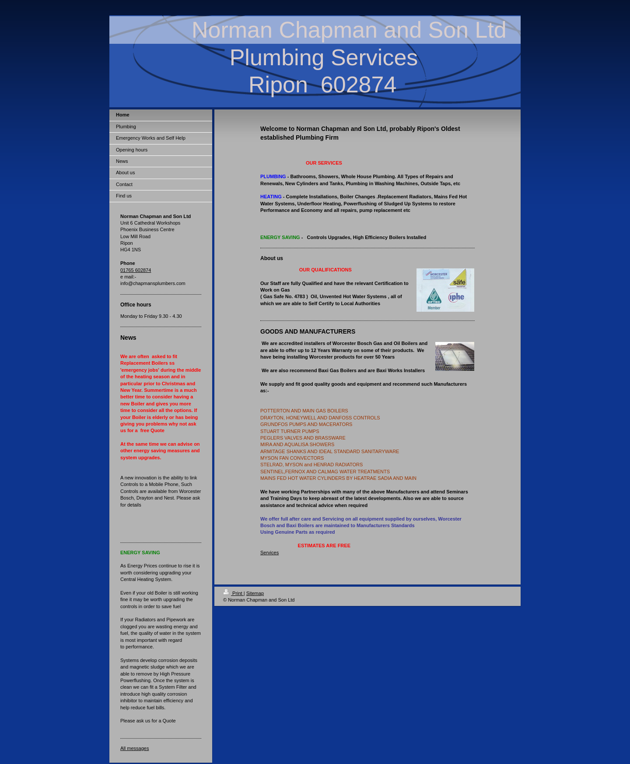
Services (269, 552)
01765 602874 (135, 270)
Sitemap (255, 593)
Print (233, 593)
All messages (134, 748)
